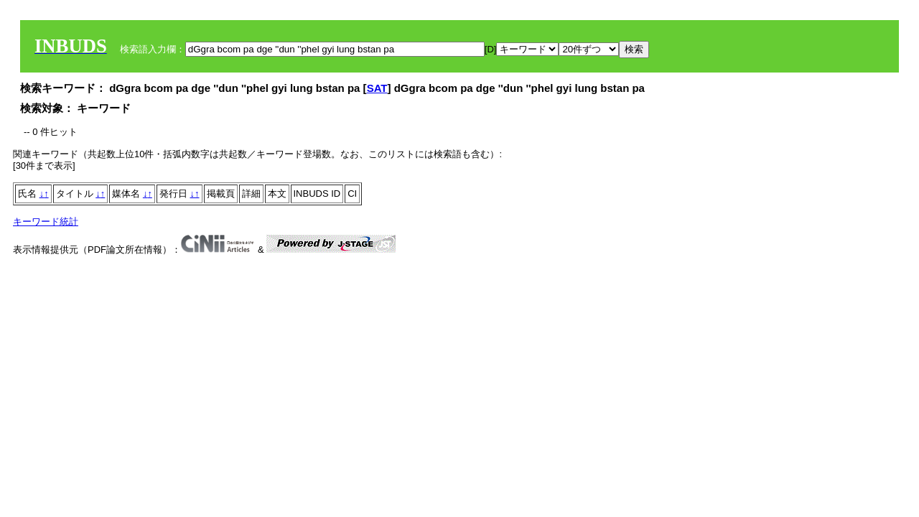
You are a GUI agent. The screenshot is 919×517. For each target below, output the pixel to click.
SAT (377, 88)
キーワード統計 (45, 221)
